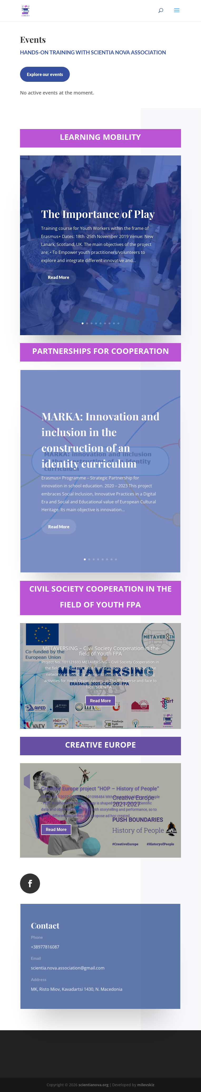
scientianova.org (94, 1084)
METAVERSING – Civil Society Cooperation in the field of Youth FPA (100, 651)
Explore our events (45, 74)
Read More (58, 277)
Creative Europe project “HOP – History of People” (100, 788)
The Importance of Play (98, 214)
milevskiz (145, 1084)
